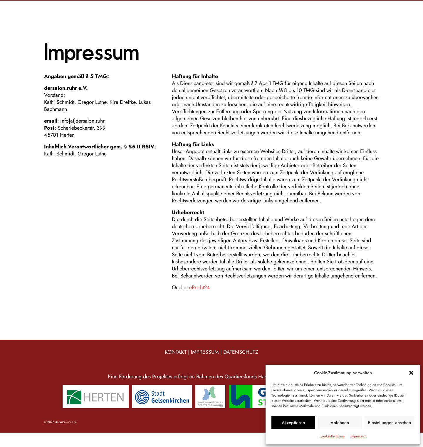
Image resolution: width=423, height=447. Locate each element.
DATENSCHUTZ (240, 352)
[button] (411, 373)
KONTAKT (176, 352)
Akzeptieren (293, 422)
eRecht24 (199, 287)
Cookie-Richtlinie (332, 436)
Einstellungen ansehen (389, 422)
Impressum (358, 436)
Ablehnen (339, 422)
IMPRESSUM (205, 352)
